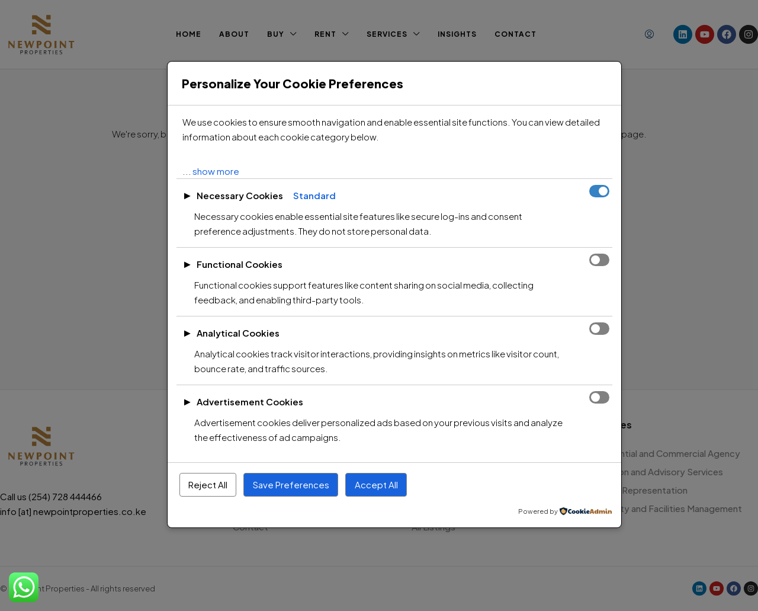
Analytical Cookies (238, 332)
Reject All (207, 484)
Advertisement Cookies (250, 401)
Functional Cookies (239, 264)
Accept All (376, 484)
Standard (314, 195)
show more (215, 171)
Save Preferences (291, 484)
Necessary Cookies (240, 195)
